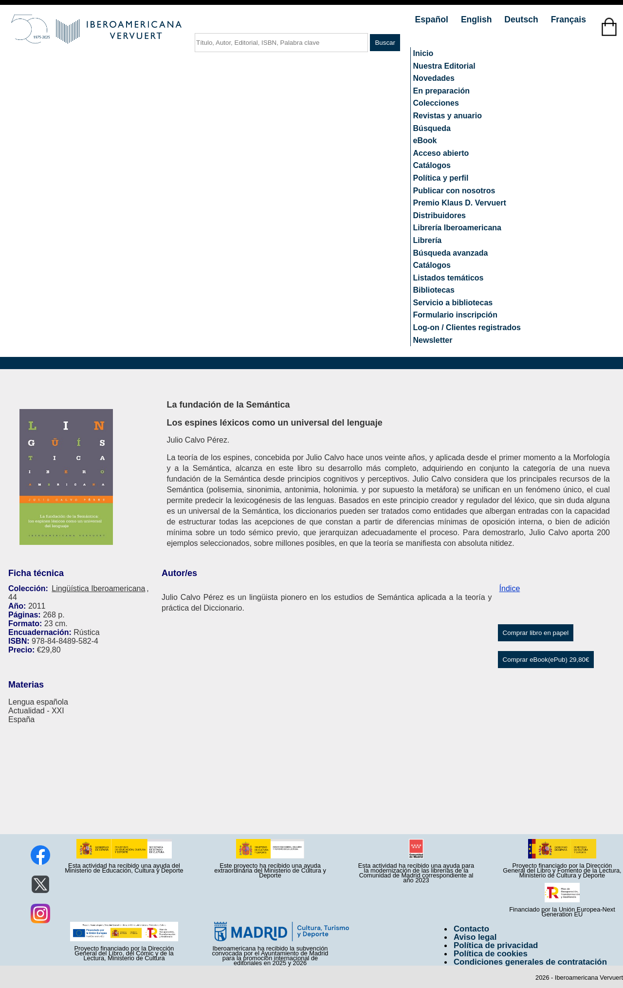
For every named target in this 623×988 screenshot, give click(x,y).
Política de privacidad (496, 945)
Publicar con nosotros (454, 190)
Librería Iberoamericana (457, 228)
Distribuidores (439, 215)
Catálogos (432, 165)
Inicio (423, 53)
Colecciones (436, 103)
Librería (427, 240)
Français (568, 19)
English (477, 19)
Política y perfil (441, 178)
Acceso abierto (441, 153)
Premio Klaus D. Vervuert (459, 203)
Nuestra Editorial (444, 66)
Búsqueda (432, 128)
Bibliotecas (434, 290)
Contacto (471, 928)
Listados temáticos (448, 278)
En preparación (441, 91)
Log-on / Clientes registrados (467, 327)
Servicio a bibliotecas (453, 302)
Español (433, 19)
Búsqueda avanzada (450, 253)
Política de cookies (491, 953)
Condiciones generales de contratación (530, 962)
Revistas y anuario (447, 116)
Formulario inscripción (455, 315)
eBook (425, 140)
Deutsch (522, 19)
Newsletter (433, 340)
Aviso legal (475, 937)
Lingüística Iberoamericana (98, 588)
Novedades (434, 78)
